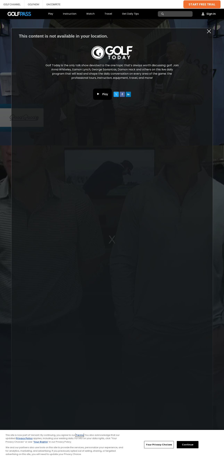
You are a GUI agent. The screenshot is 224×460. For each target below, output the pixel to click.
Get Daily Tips (130, 13)
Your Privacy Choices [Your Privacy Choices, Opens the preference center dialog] (159, 444)
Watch (90, 13)
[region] (112, 445)
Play (50, 13)
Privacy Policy (24, 438)
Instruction (69, 13)
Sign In (211, 14)
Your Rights (41, 441)
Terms (80, 435)
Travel (108, 13)
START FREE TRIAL (202, 4)
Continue (187, 444)
